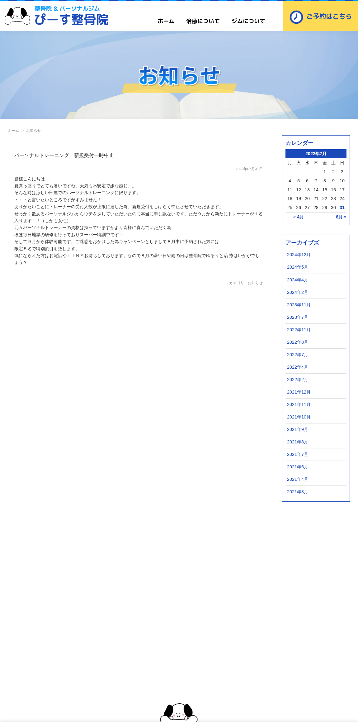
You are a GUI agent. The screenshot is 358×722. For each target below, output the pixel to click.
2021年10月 (299, 416)
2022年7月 (297, 354)
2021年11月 (299, 404)
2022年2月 (297, 379)
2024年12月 (299, 254)
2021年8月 (297, 441)
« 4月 (298, 216)
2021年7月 (297, 454)
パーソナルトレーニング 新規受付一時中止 (64, 155)
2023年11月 (299, 304)
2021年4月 (297, 479)
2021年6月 (297, 466)
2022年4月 (297, 367)
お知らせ (255, 283)
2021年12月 (299, 392)
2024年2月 (297, 292)
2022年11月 (299, 329)
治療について (203, 21)
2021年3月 (297, 491)
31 (342, 207)
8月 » (341, 216)
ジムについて (248, 21)
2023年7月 (297, 317)
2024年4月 (297, 279)
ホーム (166, 21)
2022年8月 (297, 342)
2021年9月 (297, 429)
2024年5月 (297, 267)
